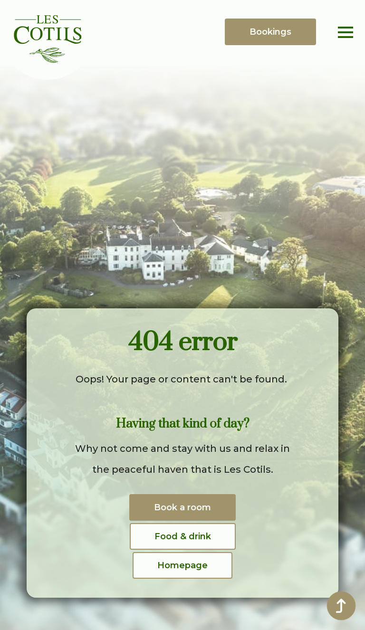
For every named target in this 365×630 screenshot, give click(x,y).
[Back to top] (341, 606)
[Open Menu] (345, 32)
